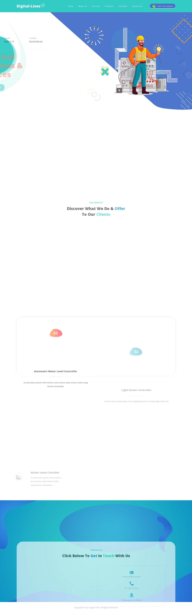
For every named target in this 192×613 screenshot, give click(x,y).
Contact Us (137, 6)
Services (96, 6)
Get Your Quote (162, 6)
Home (70, 6)
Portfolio (123, 6)
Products (109, 6)
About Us (82, 6)
